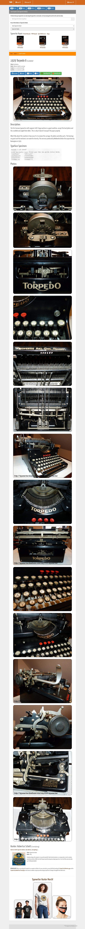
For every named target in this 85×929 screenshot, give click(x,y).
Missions (28, 2)
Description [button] (15, 73)
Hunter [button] (22, 73)
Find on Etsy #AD (56, 73)
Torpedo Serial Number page (65, 868)
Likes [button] (37, 73)
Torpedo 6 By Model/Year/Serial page (17, 870)
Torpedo (15, 53)
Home (11, 53)
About (18, 2)
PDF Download (20, 47)
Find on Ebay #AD (45, 73)
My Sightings (34, 849)
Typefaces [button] (41, 8)
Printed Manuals (27, 34)
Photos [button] (29, 73)
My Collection (28, 849)
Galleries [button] (31, 8)
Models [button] (22, 8)
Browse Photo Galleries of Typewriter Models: (19, 22)
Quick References (42, 34)
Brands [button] (13, 8)
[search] (42, 25)
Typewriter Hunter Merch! (42, 879)
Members (70, 2)
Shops (48, 34)
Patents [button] (51, 8)
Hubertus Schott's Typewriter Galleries (17, 849)
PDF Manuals (34, 34)
